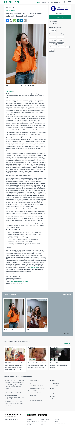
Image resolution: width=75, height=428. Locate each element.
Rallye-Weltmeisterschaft (58, 390)
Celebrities (53, 40)
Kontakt (57, 419)
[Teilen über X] (11, 20)
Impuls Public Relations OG (37, 400)
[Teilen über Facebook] (7, 20)
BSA (31, 382)
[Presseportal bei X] (15, 419)
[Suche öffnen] (65, 2)
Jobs (56, 421)
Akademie (43, 421)
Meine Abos (57, 2)
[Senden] (25, 20)
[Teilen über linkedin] (21, 20)
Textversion (44, 422)
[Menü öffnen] (69, 2)
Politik (53, 380)
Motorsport (55, 385)
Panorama (53, 47)
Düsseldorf (9, 91)
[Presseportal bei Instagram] (17, 419)
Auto (53, 388)
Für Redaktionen (45, 419)
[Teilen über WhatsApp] (14, 20)
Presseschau (55, 382)
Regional (50, 2)
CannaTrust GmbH (34, 380)
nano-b (31, 397)
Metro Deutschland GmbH (36, 385)
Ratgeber (52, 44)
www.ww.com (34, 267)
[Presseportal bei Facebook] (13, 419)
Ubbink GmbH (33, 395)
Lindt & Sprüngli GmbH (36, 392)
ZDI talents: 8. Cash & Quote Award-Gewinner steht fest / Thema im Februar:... (14, 403)
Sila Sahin (61, 37)
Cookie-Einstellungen (60, 422)
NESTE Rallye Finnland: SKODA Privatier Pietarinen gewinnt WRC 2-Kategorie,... (14, 386)
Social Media (30, 424)
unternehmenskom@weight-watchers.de (20, 281)
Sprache (54, 398)
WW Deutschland (10, 10)
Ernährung (53, 37)
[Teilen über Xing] (18, 20)
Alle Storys (60, 13)
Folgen (60, 17)
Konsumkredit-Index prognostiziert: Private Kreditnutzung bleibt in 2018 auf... (14, 396)
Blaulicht (44, 2)
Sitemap (43, 424)
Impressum (30, 419)
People (66, 51)
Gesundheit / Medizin (55, 51)
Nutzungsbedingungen (33, 421)
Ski (53, 393)
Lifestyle (61, 40)
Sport (53, 396)
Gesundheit (61, 44)
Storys (39, 2)
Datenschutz (30, 422)
